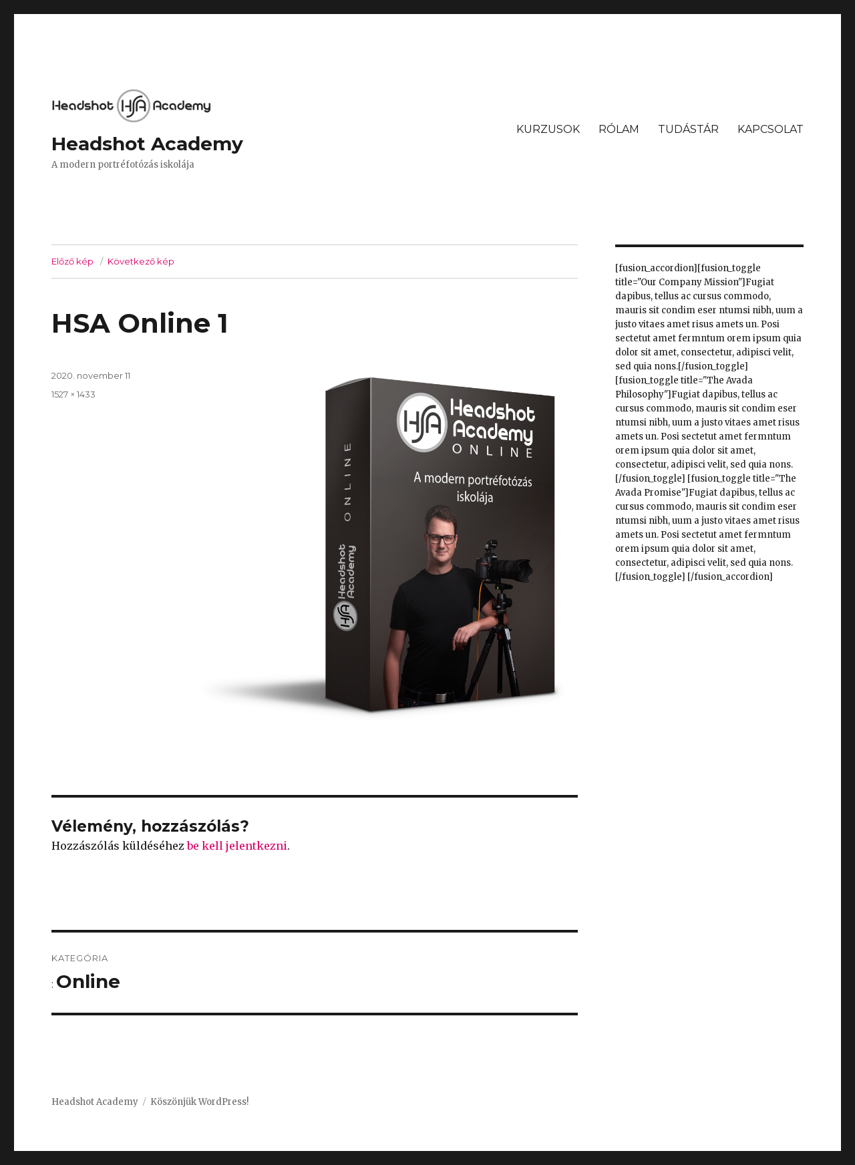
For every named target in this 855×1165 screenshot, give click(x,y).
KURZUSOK (548, 129)
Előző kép (72, 261)
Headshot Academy (147, 143)
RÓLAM (618, 129)
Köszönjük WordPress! (199, 1102)
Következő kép (141, 261)
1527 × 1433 (73, 394)
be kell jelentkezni (237, 845)
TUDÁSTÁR (688, 129)
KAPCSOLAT (770, 129)
